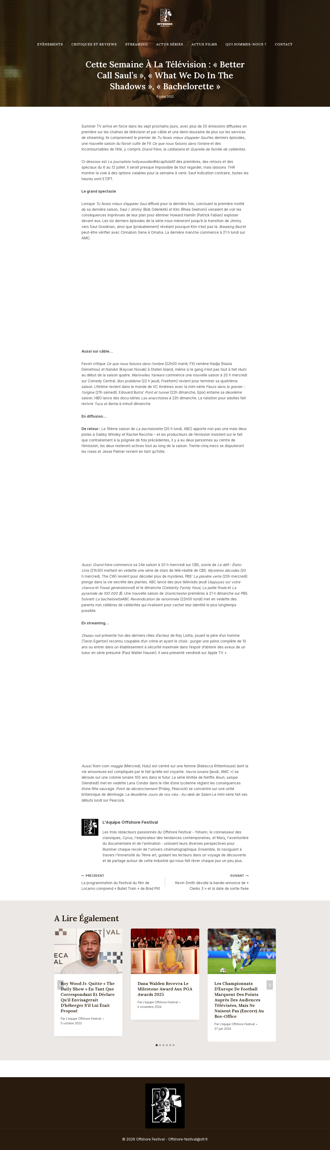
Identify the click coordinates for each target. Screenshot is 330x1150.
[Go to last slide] (60, 985)
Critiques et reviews (94, 44)
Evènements (50, 44)
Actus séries (169, 44)
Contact (284, 44)
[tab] (157, 1045)
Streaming (136, 44)
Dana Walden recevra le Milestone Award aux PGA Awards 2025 (165, 989)
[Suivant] (270, 985)
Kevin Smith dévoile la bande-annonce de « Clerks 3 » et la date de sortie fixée (209, 882)
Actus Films (204, 44)
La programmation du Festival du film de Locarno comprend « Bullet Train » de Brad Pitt (121, 882)
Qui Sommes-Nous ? (246, 44)
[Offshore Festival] (165, 18)
